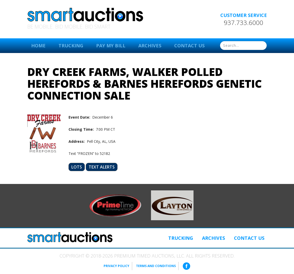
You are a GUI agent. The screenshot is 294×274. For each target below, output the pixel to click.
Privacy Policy (116, 266)
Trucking (70, 45)
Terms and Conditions (156, 266)
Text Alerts (102, 167)
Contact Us (189, 45)
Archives (149, 45)
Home (38, 45)
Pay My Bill (110, 45)
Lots (76, 167)
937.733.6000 (243, 22)
